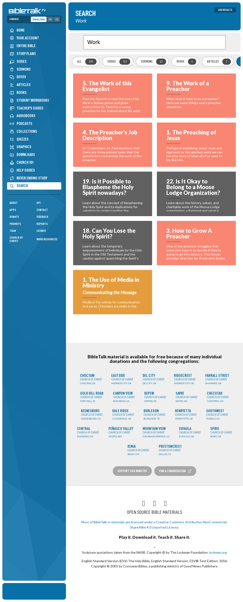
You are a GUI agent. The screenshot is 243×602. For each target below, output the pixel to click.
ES (57, 19)
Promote (15, 223)
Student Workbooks (29, 100)
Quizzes (18, 139)
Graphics (20, 147)
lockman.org (218, 552)
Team (12, 230)
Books (18, 93)
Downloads (22, 155)
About (13, 202)
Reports (42, 223)
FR (50, 19)
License (41, 230)
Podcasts (20, 124)
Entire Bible (22, 46)
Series (18, 61)
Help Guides (22, 170)
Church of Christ (16, 239)
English (39, 19)
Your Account (24, 38)
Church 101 (21, 162)
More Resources (47, 239)
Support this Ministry (132, 471)
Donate (14, 216)
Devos (17, 77)
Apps (12, 209)
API (39, 202)
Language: (14, 19)
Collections (23, 131)
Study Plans (22, 54)
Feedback (42, 216)
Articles (20, 85)
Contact (42, 209)
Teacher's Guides (26, 108)
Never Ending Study (28, 178)
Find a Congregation (175, 471)
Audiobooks (22, 116)
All (87, 62)
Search (18, 186)
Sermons (20, 69)
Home (17, 30)
